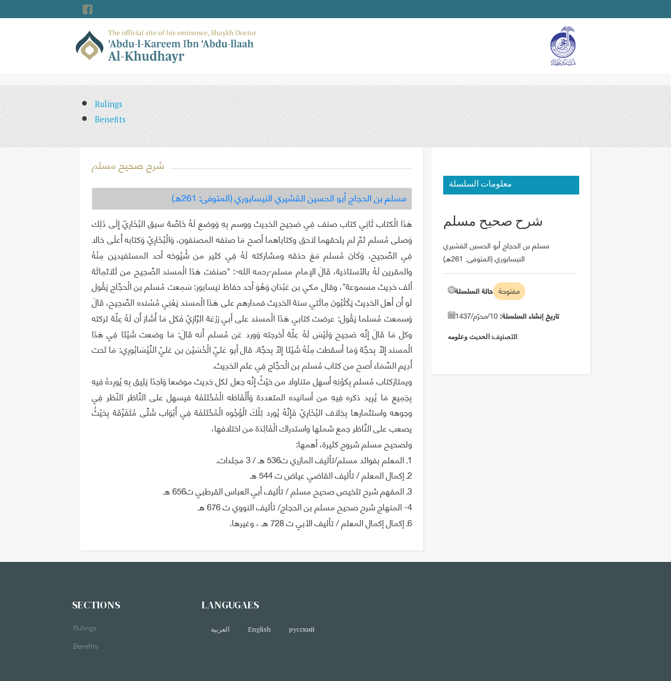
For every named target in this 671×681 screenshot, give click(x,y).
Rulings (108, 104)
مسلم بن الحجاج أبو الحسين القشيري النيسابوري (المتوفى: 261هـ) (289, 197)
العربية (220, 629)
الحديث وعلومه (469, 336)
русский (302, 629)
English (259, 629)
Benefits (110, 119)
